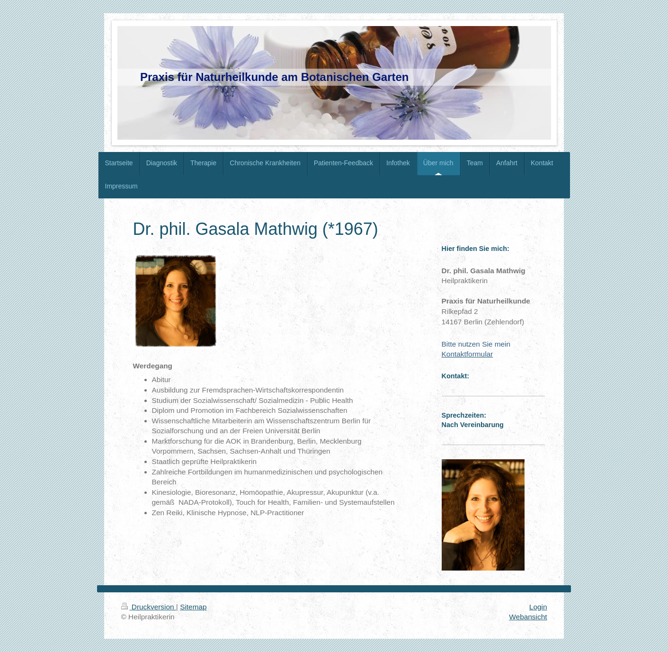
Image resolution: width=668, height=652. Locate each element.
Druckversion (148, 607)
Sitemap (193, 607)
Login (538, 607)
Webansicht (528, 617)
